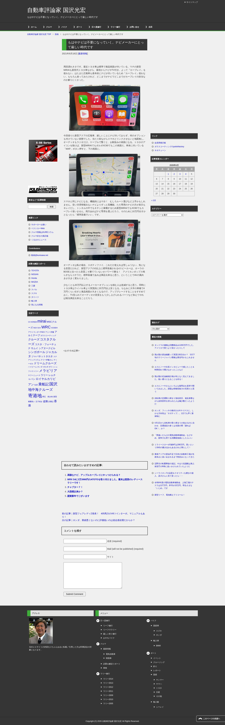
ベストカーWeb (38, 228)
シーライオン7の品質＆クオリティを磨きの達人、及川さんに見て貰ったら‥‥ (174, 474)
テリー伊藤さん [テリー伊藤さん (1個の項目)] (47, 360)
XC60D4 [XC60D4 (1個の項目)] (54, 328)
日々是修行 (96, 27)
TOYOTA (35, 270)
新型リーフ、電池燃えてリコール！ (170, 495)
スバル (34, 289)
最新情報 (82, 53)
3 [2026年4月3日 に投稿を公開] (180, 174)
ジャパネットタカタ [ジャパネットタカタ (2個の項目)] (42, 356)
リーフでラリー (109, 630)
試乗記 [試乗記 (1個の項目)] (51, 401)
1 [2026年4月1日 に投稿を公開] (168, 174)
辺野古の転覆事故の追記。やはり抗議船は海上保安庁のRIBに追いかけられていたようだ (174, 465)
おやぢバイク (109, 638)
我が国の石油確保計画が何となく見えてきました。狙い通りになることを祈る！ (174, 377)
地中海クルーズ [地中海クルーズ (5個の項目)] (40, 390)
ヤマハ (159, 684)
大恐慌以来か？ (75, 491)
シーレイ (160, 707)
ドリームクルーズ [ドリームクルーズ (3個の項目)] (45, 363)
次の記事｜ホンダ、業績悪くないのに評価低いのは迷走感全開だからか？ (98, 520)
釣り (155, 666)
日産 (158, 692)
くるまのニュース (38, 240)
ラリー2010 (108, 699)
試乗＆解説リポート (111, 664)
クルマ (49, 27)
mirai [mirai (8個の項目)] (41, 321)
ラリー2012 (108, 687)
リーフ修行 (108, 626)
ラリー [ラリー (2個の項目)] (44, 375)
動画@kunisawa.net (39, 255)
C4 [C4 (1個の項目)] (29, 322)
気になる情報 (37, 305)
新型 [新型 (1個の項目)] (55, 397)
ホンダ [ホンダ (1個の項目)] (40, 367)
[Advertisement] (105, 325)
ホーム (34, 27)
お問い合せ (134, 27)
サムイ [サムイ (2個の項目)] (34, 348)
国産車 (156, 626)
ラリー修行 (115, 27)
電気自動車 (110, 654)
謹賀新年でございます (78, 496)
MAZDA (34, 282)
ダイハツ (35, 297)
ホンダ (159, 635)
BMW (158, 646)
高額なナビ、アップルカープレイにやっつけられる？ (93, 475)
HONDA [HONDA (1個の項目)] (34, 322)
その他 (159, 696)
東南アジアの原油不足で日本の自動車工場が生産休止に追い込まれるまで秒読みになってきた (174, 455)
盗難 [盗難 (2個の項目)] (45, 401)
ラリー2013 (108, 683)
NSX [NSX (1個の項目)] (35, 328)
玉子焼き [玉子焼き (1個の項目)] (39, 401)
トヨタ (159, 688)
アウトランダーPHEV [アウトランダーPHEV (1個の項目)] (36, 332)
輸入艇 (156, 702)
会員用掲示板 (160, 143)
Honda (34, 278)
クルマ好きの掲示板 (39, 236)
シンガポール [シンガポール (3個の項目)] (36, 352)
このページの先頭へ (211, 719)
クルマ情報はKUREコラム (42, 232)
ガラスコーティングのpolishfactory (169, 146)
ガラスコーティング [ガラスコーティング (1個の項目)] (48, 335)
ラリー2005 (108, 703)
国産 (155, 675)
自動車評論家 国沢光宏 (56, 10)
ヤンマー (160, 680)
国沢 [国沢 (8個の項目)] (53, 384)
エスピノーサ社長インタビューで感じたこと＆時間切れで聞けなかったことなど (174, 368)
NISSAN (34, 274)
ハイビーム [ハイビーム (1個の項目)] (32, 367)
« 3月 (153, 200)
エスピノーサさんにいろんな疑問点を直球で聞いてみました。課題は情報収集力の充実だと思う (174, 389)
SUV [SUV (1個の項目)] (39, 328)
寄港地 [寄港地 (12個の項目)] (35, 395)
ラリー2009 (108, 695)
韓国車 (109, 658)
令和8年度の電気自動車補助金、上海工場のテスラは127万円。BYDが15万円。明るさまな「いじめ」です (174, 485)
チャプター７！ (75, 487)
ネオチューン (160, 150)
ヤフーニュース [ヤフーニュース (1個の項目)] (34, 375)
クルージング (159, 662)
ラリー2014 (108, 679)
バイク (64, 27)
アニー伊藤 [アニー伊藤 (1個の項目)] (49, 332)
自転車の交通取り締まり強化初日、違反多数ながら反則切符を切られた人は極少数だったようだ (174, 401)
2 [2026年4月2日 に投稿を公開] (174, 174)
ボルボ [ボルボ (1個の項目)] (45, 367)
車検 (105, 668)
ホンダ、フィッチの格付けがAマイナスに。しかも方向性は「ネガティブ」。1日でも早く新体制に (174, 413)
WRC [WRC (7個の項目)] (46, 327)
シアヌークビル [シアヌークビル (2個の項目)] (47, 348)
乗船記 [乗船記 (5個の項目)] (43, 384)
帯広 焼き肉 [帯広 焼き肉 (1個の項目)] (47, 397)
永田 (150, 27)
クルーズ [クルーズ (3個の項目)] (34, 339)
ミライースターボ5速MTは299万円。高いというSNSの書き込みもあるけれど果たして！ (174, 446)
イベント (157, 658)
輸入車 (34, 301)
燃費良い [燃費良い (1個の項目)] (31, 401)
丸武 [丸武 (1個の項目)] (36, 385)
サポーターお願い (38, 225)
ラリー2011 (108, 691)
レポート (157, 670)
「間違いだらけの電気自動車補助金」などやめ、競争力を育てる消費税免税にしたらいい (173, 436)
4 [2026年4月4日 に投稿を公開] (185, 174)
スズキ (34, 293)
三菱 (33, 286)
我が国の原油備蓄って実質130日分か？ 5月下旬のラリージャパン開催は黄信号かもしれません (175, 357)
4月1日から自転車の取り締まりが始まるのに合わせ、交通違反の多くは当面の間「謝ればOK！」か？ (175, 426)
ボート (79, 27)
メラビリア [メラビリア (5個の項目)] (48, 371)
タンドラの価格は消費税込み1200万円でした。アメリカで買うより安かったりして (175, 346)
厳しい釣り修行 (109, 634)
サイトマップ (192, 2)
